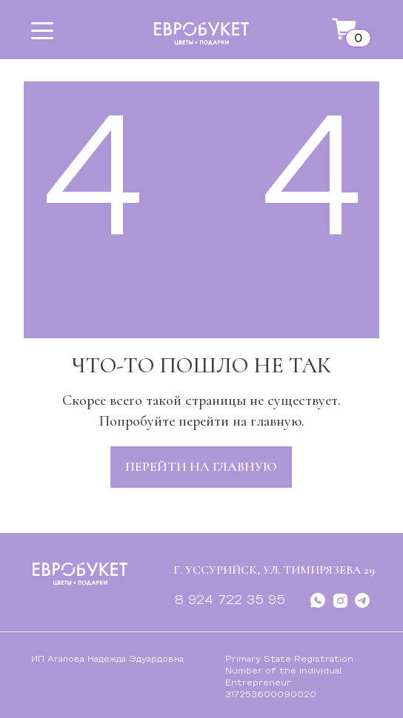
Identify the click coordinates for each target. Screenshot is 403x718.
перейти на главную (201, 466)
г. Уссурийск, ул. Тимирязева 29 (274, 570)
